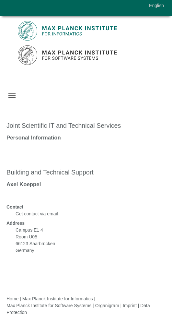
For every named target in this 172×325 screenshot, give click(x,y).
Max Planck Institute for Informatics (57, 298)
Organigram (107, 305)
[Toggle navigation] (11, 95)
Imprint (130, 305)
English (156, 5)
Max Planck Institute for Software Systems (48, 305)
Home (12, 298)
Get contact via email (37, 213)
